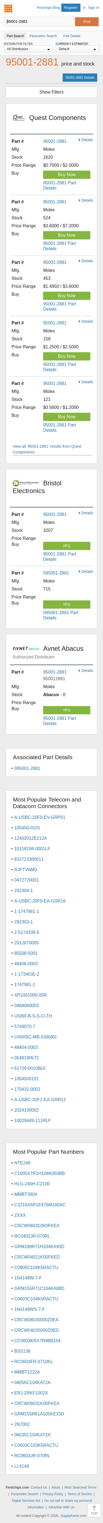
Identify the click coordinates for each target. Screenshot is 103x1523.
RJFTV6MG (25, 869)
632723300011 (29, 859)
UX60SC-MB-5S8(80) (35, 1037)
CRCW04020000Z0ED (36, 1330)
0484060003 (26, 1005)
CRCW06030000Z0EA (36, 1319)
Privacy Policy (53, 1494)
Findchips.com (8, 8)
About (55, 1487)
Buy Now (67, 174)
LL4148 (21, 1466)
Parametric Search (24, 1494)
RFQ (66, 546)
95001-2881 (54, 141)
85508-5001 (26, 953)
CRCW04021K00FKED (37, 1257)
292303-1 (23, 922)
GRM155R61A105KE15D (39, 1414)
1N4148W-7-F (28, 1278)
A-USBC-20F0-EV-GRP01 (39, 817)
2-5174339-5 (26, 932)
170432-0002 (27, 1089)
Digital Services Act (26, 1501)
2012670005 (26, 942)
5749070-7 (24, 1026)
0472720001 (26, 880)
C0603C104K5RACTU (36, 1299)
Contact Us (39, 1487)
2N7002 (22, 1424)
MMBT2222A (27, 1372)
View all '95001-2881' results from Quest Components (47, 449)
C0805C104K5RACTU (36, 1267)
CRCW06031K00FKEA (37, 1403)
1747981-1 (24, 984)
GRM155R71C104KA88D (39, 1288)
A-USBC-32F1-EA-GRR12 (40, 1099)
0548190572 (26, 1058)
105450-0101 (27, 827)
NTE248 (22, 1163)
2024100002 (26, 1110)
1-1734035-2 (26, 974)
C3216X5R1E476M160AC (40, 1204)
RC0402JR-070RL (32, 1236)
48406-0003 (26, 963)
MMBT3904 (25, 1194)
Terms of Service (80, 1494)
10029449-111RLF (32, 1120)
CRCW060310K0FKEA (37, 1225)
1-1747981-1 (26, 911)
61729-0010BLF (30, 1068)
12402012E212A (30, 838)
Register (70, 8)
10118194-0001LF (32, 848)
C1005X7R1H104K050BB (39, 1173)
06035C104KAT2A (32, 1434)
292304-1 (23, 890)
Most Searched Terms (80, 1487)
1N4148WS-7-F (29, 1309)
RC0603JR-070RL (32, 1455)
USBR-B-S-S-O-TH (33, 1016)
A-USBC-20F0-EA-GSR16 (40, 901)
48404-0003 (26, 1047)
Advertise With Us (61, 1507)
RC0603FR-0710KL (33, 1361)
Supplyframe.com (73, 1516)
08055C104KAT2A (32, 1382)
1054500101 (26, 1078)
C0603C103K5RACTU (36, 1445)
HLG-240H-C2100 (32, 1184)
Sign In (93, 8)
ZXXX (20, 1215)
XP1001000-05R (30, 995)
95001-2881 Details (80, 78)
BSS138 (22, 1351)
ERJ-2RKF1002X (31, 1393)
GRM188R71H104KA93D (39, 1246)
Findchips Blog (48, 8)
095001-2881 (56, 573)
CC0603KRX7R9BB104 (37, 1340)
